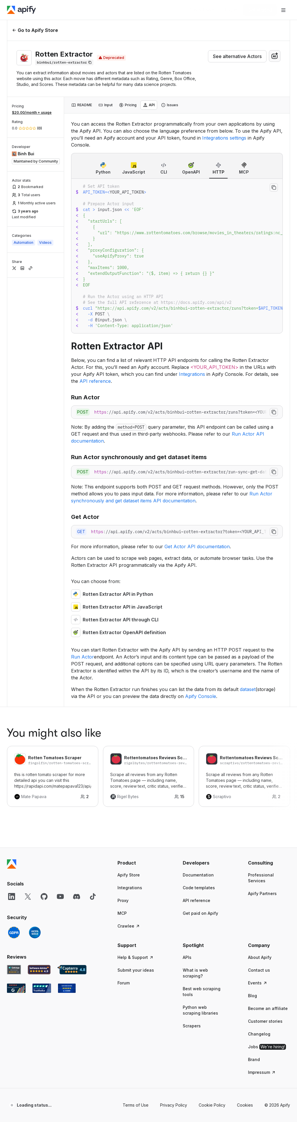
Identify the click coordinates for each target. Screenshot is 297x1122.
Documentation (198, 874)
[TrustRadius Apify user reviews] (41, 988)
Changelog (259, 1033)
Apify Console (200, 696)
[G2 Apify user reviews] (16, 988)
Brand (254, 1059)
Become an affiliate (268, 1008)
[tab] (82, 105)
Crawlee (128, 925)
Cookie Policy (212, 1105)
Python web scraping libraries (200, 1010)
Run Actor (82, 657)
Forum (123, 982)
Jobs (267, 1047)
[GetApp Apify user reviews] (14, 969)
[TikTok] (92, 896)
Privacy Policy (173, 1105)
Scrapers (192, 1025)
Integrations (192, 374)
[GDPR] (14, 932)
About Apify (259, 957)
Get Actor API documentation (197, 546)
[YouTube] (60, 896)
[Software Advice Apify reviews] (39, 969)
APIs (187, 957)
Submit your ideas (135, 970)
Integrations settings (224, 138)
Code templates (199, 887)
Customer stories (265, 1021)
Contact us (259, 970)
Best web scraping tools (201, 991)
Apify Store (128, 874)
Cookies (245, 1105)
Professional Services (261, 877)
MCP (122, 913)
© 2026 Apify (277, 1105)
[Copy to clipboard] (274, 187)
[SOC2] (35, 932)
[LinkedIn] (11, 896)
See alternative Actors (237, 56)
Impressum (262, 1072)
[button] (138, 862)
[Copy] (64, 62)
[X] (27, 896)
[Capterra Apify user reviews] (71, 969)
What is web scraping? (195, 973)
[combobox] (274, 56)
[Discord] (76, 896)
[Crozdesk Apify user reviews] (67, 988)
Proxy (122, 900)
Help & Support (135, 957)
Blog (252, 995)
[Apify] (21, 10)
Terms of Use (135, 1105)
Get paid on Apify (200, 913)
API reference (95, 381)
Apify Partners (262, 893)
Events (257, 982)
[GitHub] (44, 896)
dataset (248, 689)
